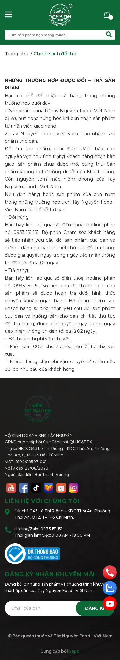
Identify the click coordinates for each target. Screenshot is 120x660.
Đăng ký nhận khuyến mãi (50, 574)
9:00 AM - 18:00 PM (71, 535)
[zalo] (110, 588)
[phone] (110, 572)
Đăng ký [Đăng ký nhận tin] (95, 608)
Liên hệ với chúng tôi (42, 501)
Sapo (74, 651)
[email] (110, 603)
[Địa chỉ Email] (59, 608)
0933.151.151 (51, 528)
